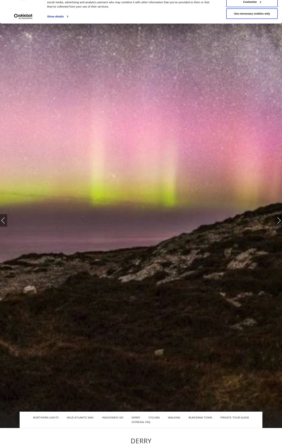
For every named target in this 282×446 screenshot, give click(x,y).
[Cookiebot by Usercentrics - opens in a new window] (23, 36)
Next (275, 218)
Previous (7, 220)
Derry (135, 417)
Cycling (154, 417)
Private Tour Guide (234, 417)
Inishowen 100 (112, 417)
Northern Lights (46, 417)
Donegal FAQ (141, 422)
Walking (174, 417)
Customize (252, 21)
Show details (55, 35)
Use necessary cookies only (252, 33)
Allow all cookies (252, 9)
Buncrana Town (200, 417)
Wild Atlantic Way (80, 417)
